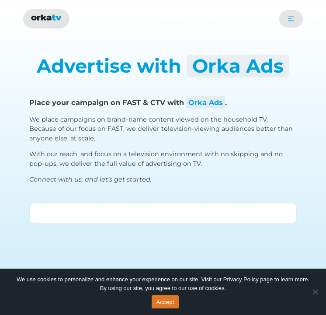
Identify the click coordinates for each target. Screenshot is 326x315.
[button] (291, 19)
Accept (165, 302)
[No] (315, 291)
